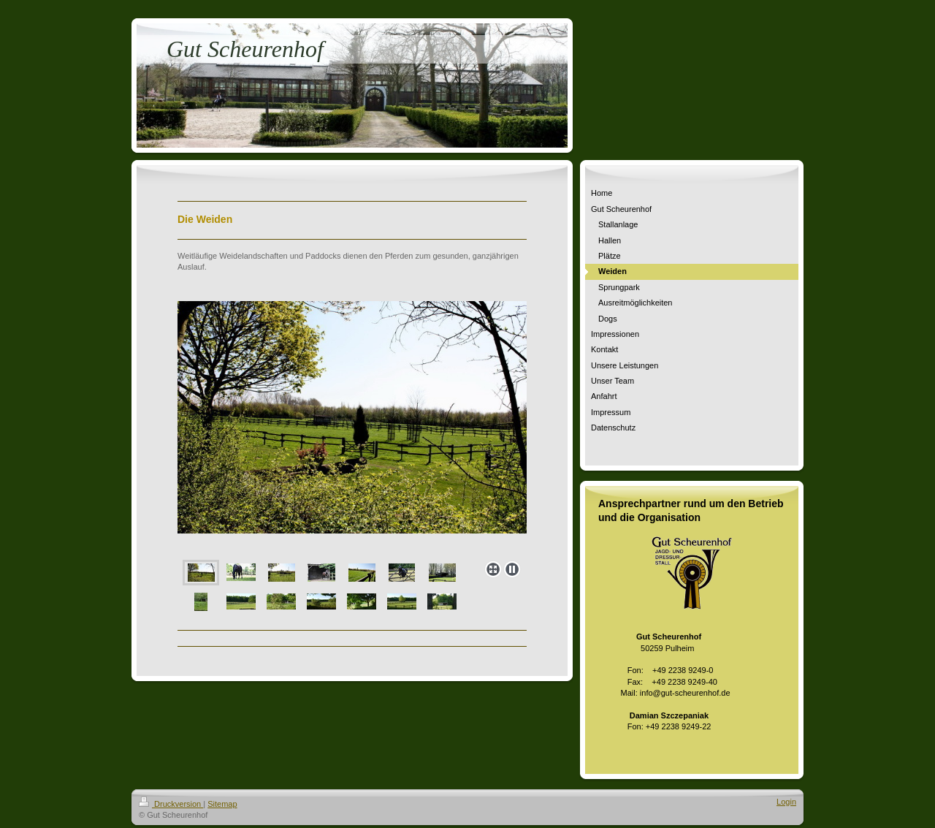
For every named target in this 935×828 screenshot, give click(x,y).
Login (786, 801)
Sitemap (222, 803)
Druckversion (171, 803)
